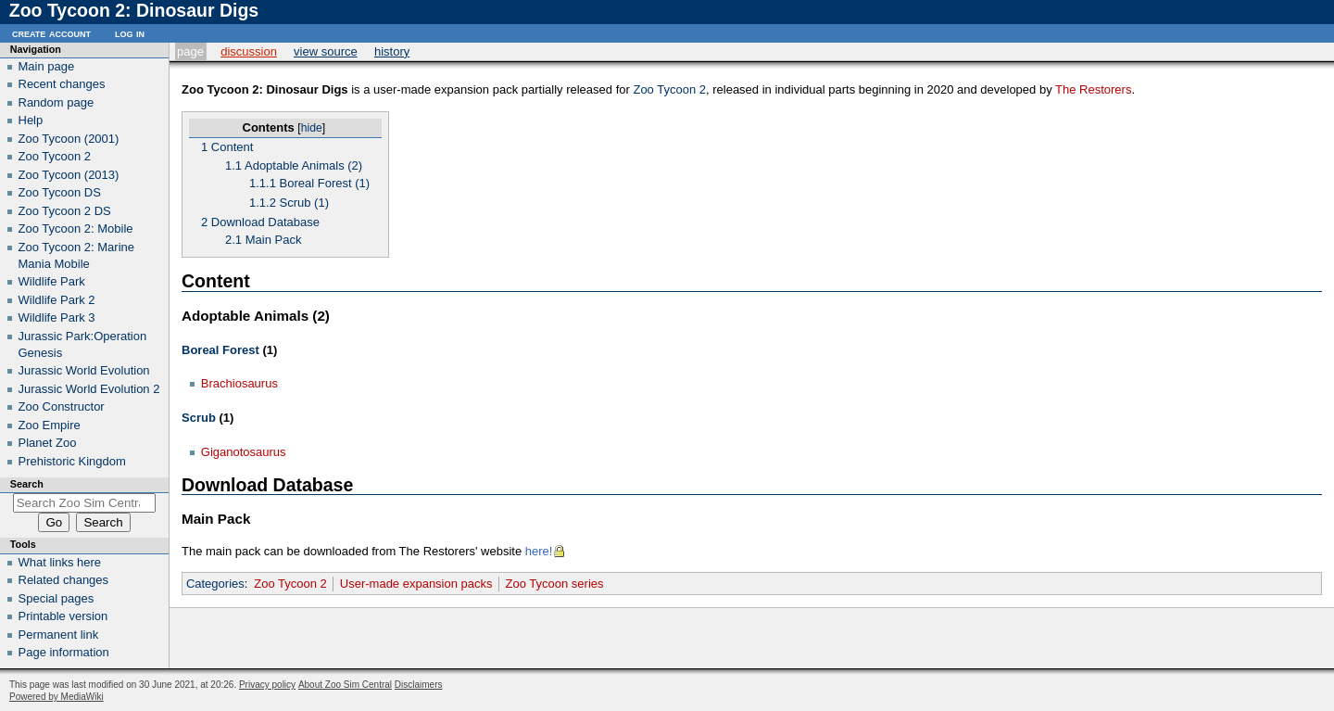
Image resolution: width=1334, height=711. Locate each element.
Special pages (56, 598)
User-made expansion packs (416, 583)
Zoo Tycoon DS (60, 192)
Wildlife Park (52, 281)
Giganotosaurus (243, 452)
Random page (56, 102)
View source (326, 51)
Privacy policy (267, 684)
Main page (47, 66)
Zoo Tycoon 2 (669, 89)
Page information (64, 652)
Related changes (64, 580)
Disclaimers (419, 684)
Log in (130, 33)
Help (31, 120)
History (391, 51)
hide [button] (311, 127)
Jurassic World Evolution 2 (89, 389)
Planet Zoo (48, 443)
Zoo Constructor (62, 406)
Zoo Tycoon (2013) (69, 175)
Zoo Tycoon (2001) (69, 139)
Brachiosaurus (239, 383)
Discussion (248, 51)
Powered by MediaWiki (56, 697)
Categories (215, 583)
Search (27, 483)
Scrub (199, 418)
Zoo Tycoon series (555, 583)
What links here (60, 562)
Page (190, 51)
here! (539, 551)
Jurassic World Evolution (84, 370)
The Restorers (1093, 89)
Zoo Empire (50, 425)
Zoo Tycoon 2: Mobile (76, 228)
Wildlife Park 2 (57, 300)
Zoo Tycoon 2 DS (65, 211)
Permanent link (59, 634)
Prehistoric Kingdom (72, 461)
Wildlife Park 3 (57, 317)
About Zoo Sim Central (345, 684)
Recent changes (62, 84)
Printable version (63, 616)
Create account (51, 33)
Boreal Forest (220, 350)
